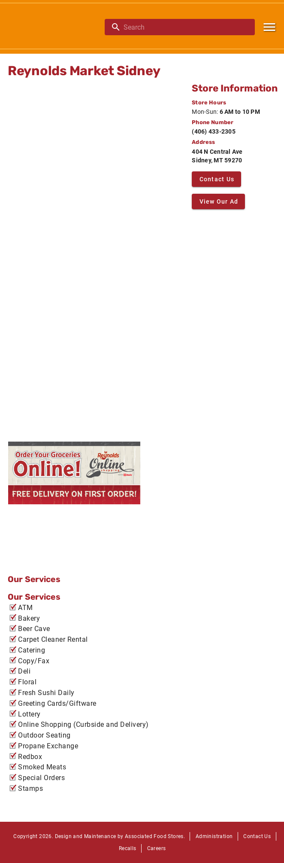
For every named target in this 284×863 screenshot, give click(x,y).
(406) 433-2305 (214, 131)
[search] (186, 27)
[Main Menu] (269, 27)
